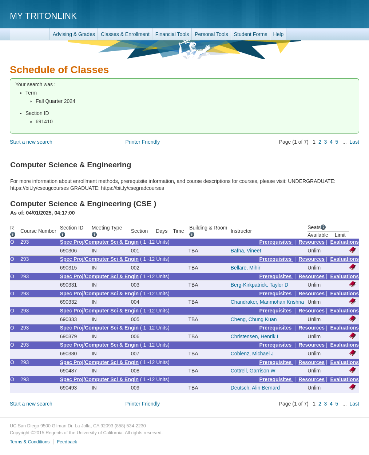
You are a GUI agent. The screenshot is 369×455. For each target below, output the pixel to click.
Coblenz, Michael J (252, 353)
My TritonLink (43, 16)
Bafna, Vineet (246, 251)
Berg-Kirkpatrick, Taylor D (259, 285)
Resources (312, 242)
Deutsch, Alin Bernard (255, 388)
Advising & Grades (74, 34)
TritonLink (30, 34)
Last (354, 142)
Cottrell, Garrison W (253, 371)
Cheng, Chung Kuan (254, 319)
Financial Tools (172, 34)
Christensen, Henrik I (254, 336)
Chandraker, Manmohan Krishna (267, 302)
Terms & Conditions (29, 441)
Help (278, 34)
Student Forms (250, 34)
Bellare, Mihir (246, 268)
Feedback (67, 441)
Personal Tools (211, 34)
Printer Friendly (142, 142)
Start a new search (31, 142)
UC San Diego (317, 15)
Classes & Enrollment (125, 34)
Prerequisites (276, 242)
